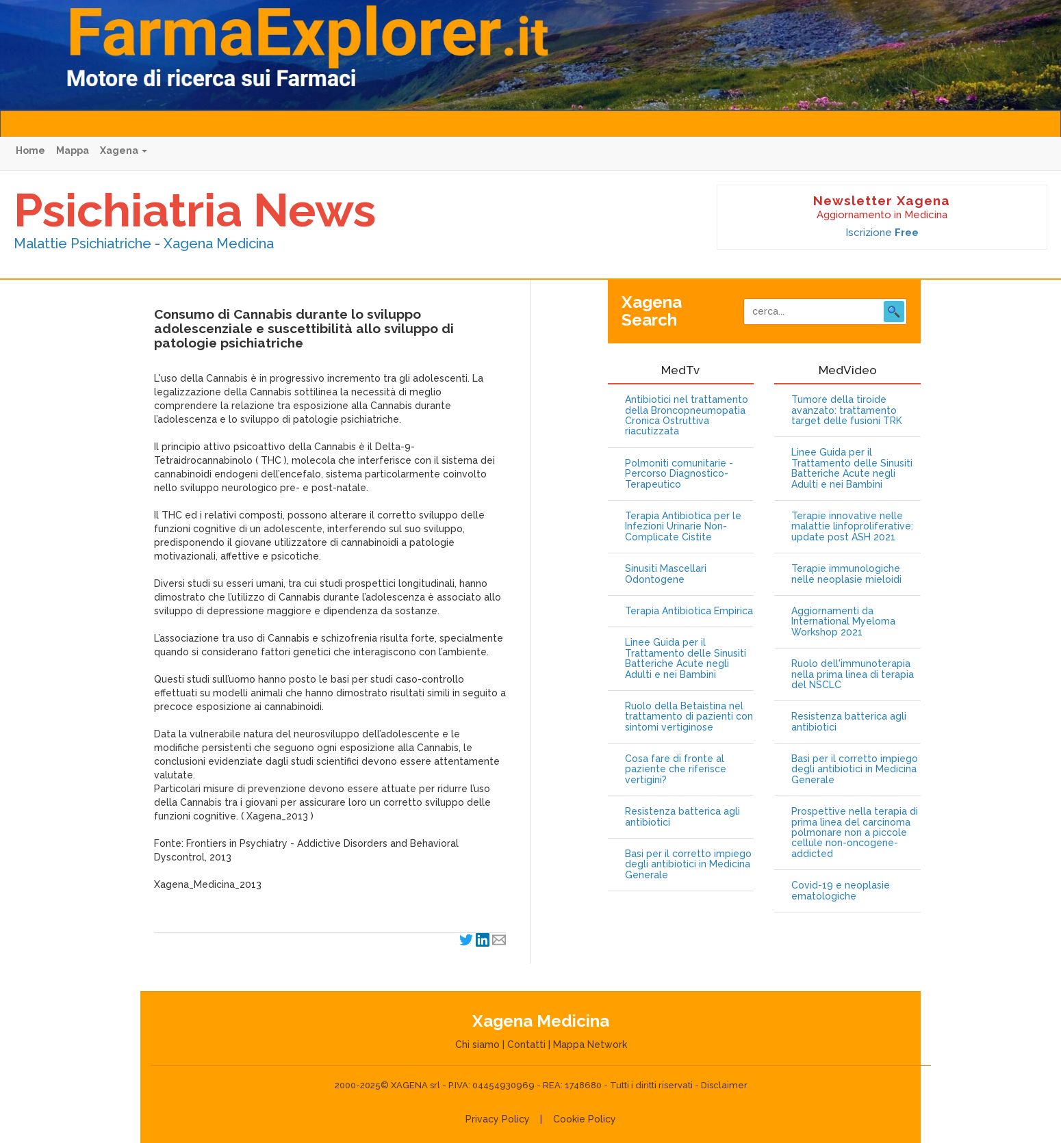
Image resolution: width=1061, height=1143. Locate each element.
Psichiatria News (195, 210)
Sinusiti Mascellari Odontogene (665, 574)
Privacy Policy (497, 1119)
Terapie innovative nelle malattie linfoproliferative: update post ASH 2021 (852, 526)
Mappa (72, 150)
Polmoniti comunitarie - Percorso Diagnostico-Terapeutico (679, 474)
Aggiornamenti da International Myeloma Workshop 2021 (843, 622)
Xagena (123, 150)
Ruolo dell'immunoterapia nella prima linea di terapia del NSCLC (852, 674)
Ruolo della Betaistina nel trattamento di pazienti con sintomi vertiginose (689, 717)
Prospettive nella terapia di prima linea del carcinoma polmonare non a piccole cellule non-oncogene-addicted (854, 832)
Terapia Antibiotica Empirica (689, 611)
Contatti (526, 1044)
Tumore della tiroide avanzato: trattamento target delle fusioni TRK (846, 410)
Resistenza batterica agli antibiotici (682, 816)
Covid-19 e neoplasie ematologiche (840, 890)
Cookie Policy (584, 1119)
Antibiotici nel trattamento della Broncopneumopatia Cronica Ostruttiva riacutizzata (686, 415)
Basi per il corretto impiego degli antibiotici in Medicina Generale (688, 864)
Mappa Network (590, 1044)
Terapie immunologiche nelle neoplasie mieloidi (846, 574)
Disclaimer (724, 1085)
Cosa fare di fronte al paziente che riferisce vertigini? (675, 769)
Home (30, 150)
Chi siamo (477, 1044)
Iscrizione (882, 232)
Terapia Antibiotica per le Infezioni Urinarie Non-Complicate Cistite (683, 526)
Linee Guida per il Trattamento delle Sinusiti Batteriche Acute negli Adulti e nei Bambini (685, 658)
